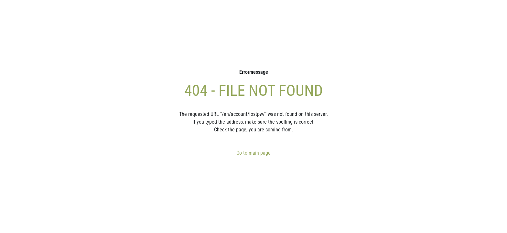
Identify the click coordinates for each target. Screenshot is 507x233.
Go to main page (253, 153)
